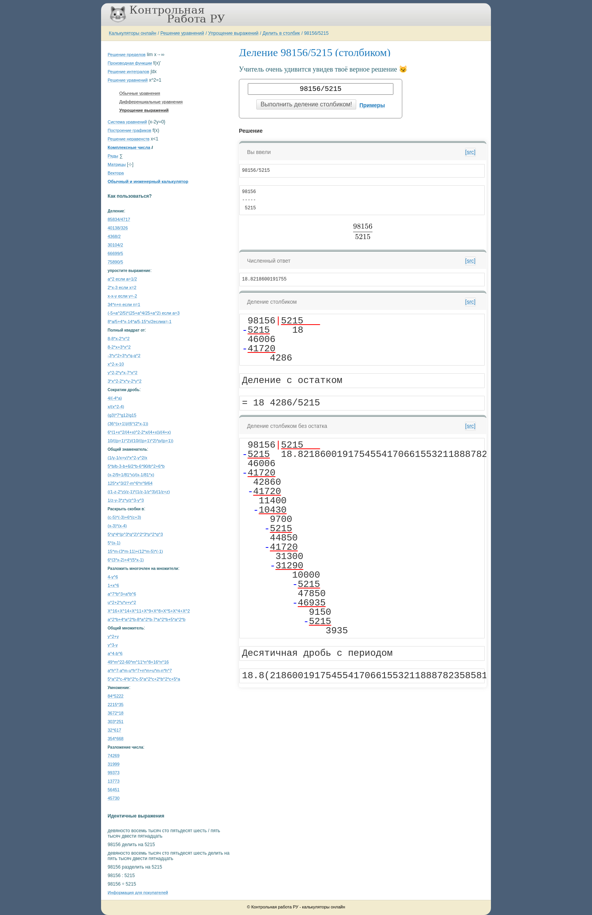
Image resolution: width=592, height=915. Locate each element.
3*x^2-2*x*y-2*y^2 (124, 381)
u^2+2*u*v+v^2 (122, 602)
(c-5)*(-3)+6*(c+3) (124, 517)
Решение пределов (127, 54)
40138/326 (118, 228)
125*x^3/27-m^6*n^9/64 (130, 483)
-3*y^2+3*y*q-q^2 (124, 355)
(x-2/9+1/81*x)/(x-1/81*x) (131, 474)
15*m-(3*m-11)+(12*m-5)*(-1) (135, 551)
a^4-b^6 (115, 653)
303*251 (116, 721)
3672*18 (116, 713)
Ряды (113, 156)
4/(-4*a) (115, 398)
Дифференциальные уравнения (151, 101)
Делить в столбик (281, 33)
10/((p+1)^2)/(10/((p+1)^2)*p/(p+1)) (140, 440)
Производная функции (130, 63)
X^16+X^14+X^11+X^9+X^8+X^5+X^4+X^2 (149, 611)
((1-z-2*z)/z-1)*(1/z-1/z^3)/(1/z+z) (139, 491)
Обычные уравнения (139, 93)
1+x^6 (113, 585)
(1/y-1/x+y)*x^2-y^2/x (127, 457)
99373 (114, 772)
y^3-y (113, 645)
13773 (114, 781)
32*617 (114, 730)
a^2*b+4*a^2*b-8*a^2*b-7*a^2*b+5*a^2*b (146, 619)
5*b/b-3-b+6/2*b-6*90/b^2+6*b (136, 466)
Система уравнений (127, 122)
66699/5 (115, 253)
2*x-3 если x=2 (122, 287)
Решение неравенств (128, 139)
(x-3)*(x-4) (117, 525)
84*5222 (116, 696)
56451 (114, 789)
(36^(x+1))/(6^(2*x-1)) (128, 423)
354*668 (116, 738)
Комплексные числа (129, 147)
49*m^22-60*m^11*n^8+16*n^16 (138, 662)
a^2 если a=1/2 (122, 279)
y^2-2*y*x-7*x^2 (122, 372)
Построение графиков (129, 130)
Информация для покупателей (138, 892)
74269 (114, 755)
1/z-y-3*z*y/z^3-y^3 (126, 500)
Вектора (116, 173)
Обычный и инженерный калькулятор (148, 181)
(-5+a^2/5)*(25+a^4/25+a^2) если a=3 (144, 313)
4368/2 (114, 236)
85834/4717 (119, 219)
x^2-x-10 (116, 364)
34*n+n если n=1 (124, 304)
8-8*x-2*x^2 (119, 338)
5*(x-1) (114, 542)
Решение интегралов (128, 71)
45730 (114, 798)
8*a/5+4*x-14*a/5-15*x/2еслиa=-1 (140, 321)
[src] (470, 152)
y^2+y (113, 636)
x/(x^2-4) (116, 406)
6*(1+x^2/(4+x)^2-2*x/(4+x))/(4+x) (139, 432)
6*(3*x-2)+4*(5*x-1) (126, 560)
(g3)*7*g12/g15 (122, 415)
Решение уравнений (182, 33)
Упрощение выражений (233, 33)
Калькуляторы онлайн (132, 33)
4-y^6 (113, 577)
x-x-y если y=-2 (122, 296)
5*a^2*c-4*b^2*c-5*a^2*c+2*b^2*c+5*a (144, 679)
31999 (114, 764)
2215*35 (116, 704)
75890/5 (115, 262)
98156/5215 (316, 33)
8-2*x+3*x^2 (119, 347)
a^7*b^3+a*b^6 (122, 594)
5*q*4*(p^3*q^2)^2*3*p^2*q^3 (135, 534)
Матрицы (117, 164)
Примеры (372, 105)
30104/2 (115, 245)
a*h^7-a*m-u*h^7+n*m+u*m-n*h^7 (140, 670)
